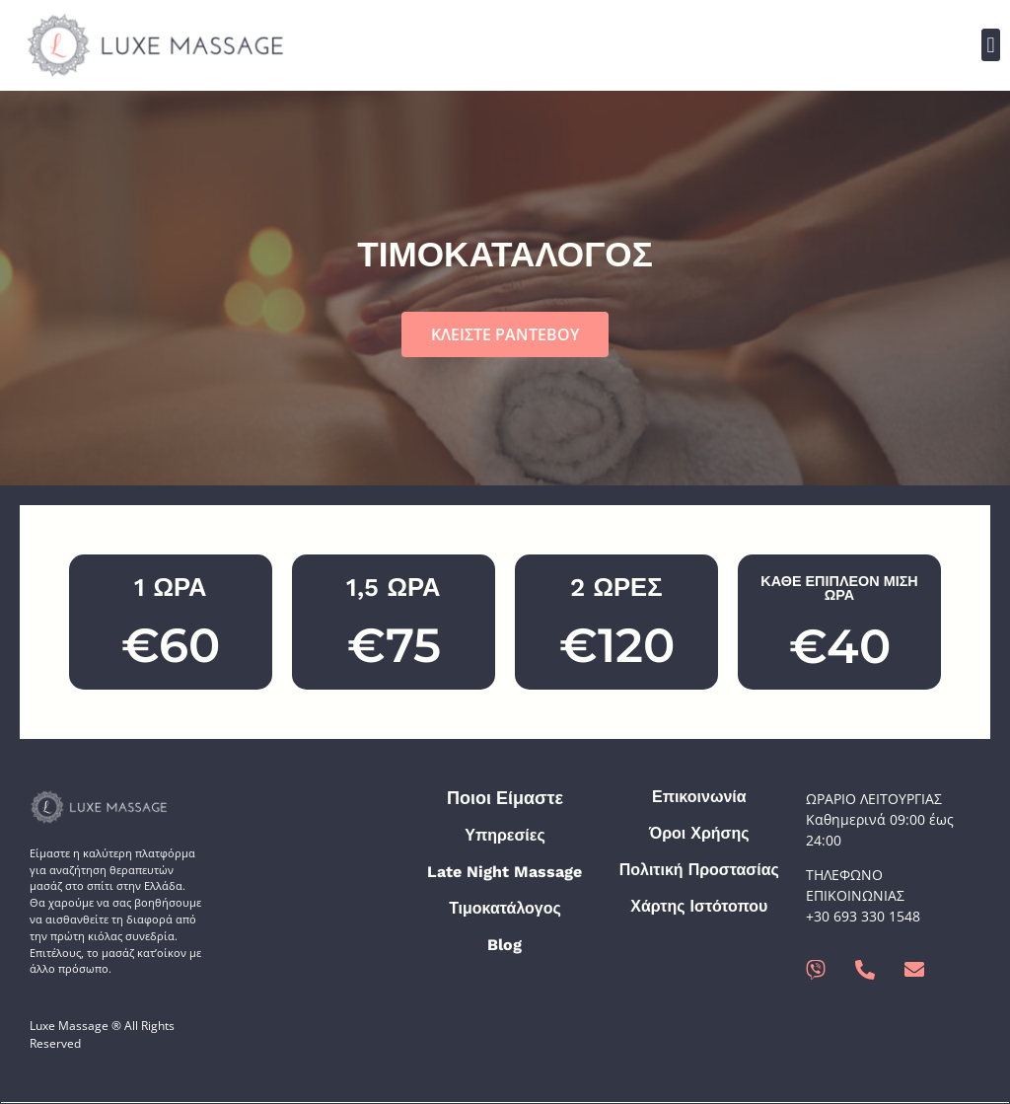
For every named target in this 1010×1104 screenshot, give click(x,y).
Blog (504, 944)
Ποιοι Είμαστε (505, 797)
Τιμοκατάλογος (505, 908)
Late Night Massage (504, 871)
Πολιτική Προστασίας (699, 869)
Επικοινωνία (699, 796)
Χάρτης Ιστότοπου (698, 906)
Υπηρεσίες (505, 835)
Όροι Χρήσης (699, 833)
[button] (990, 45)
